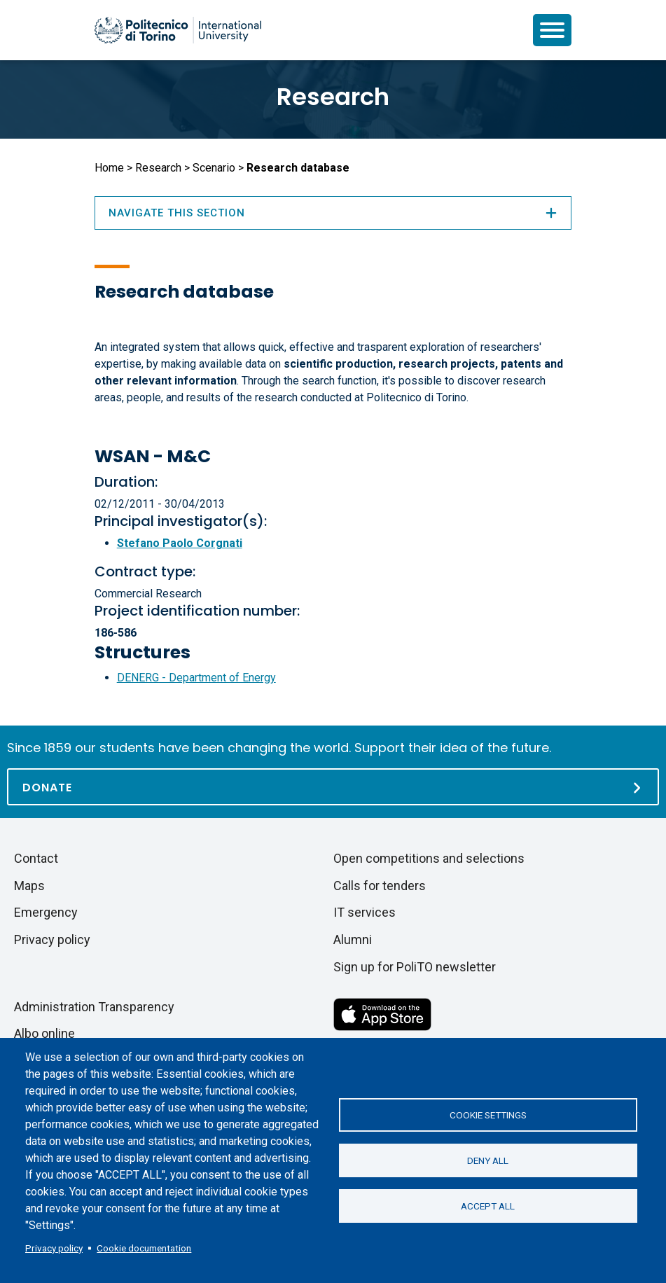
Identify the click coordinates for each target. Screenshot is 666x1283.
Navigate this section (333, 213)
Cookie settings (488, 1115)
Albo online (44, 1033)
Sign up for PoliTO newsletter (414, 966)
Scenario (214, 167)
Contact (36, 858)
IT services (364, 912)
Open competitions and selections (429, 858)
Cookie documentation (144, 1248)
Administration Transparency (94, 1006)
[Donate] (333, 786)
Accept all (488, 1206)
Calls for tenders (379, 885)
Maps (29, 885)
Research (333, 96)
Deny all (487, 1160)
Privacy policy (54, 1248)
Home (109, 167)
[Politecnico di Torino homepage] (178, 30)
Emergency (46, 912)
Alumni (352, 939)
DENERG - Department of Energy (196, 677)
